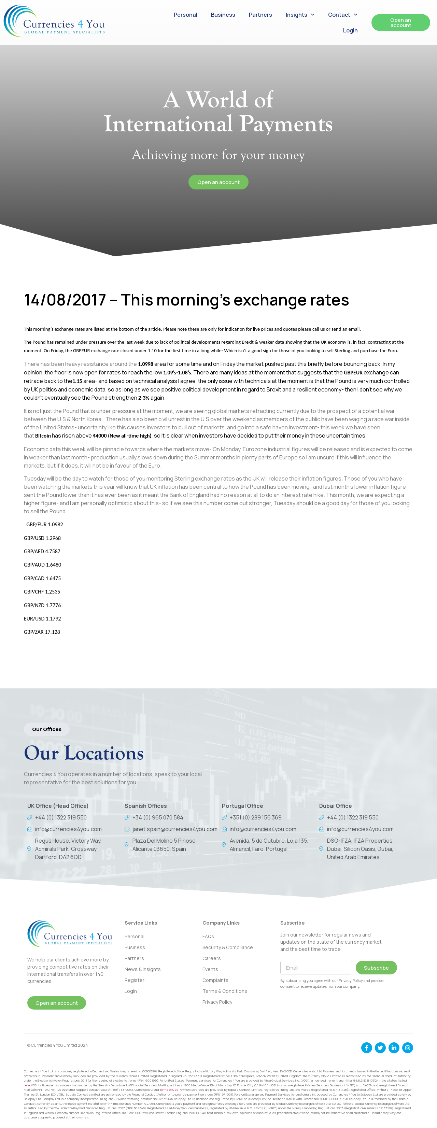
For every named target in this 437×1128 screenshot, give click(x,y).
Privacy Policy (217, 1002)
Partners (260, 14)
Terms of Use (169, 1089)
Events (210, 969)
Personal (185, 14)
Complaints (215, 980)
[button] (47, 729)
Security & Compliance (227, 947)
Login (350, 30)
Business (223, 14)
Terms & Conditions (224, 991)
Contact (342, 14)
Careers (211, 958)
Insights (300, 14)
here (27, 1085)
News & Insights (143, 969)
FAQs (208, 936)
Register (134, 980)
